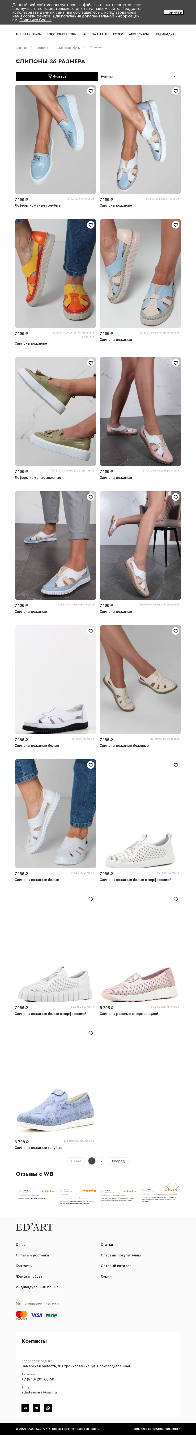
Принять (174, 12)
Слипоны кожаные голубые (38, 1148)
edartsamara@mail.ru (39, 1392)
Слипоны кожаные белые (37, 745)
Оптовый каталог (116, 1266)
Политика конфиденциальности (156, 1429)
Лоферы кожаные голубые (38, 205)
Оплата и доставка (32, 1255)
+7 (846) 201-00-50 (37, 1379)
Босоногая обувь (61, 34)
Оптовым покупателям (121, 1255)
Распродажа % (94, 34)
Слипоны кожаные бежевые (124, 745)
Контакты (24, 1266)
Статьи (107, 1245)
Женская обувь (28, 34)
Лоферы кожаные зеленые (38, 478)
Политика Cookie (35, 19)
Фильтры (57, 77)
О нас (21, 1245)
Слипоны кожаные (116, 205)
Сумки (118, 34)
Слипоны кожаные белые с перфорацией (135, 880)
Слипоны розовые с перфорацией (129, 1014)
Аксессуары (139, 34)
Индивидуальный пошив (37, 1287)
